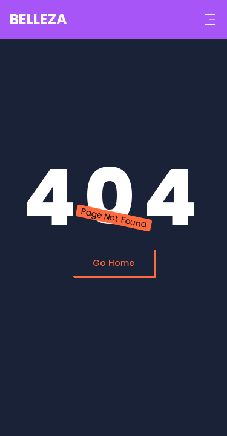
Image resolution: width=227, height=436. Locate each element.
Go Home (113, 263)
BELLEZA (38, 19)
